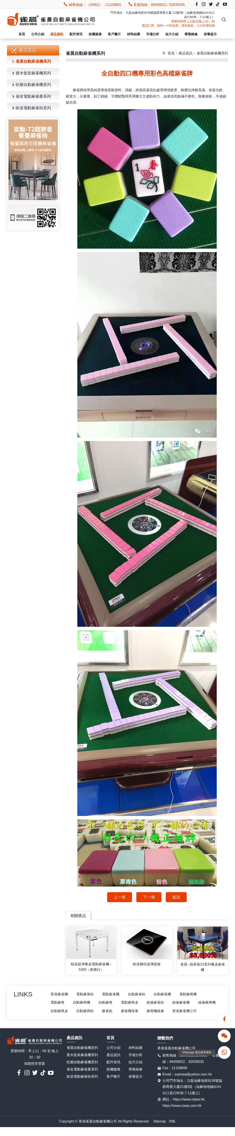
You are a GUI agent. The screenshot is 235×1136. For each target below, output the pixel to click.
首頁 (22, 34)
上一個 (119, 897)
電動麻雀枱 (85, 994)
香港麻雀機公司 (63, 1019)
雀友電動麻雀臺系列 (30, 96)
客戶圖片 (114, 34)
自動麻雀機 (163, 994)
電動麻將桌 (130, 1003)
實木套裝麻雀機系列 (30, 73)
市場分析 (152, 34)
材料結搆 (133, 34)
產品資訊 (56, 34)
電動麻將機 (190, 994)
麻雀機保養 (157, 1011)
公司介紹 (37, 34)
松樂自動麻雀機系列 (30, 85)
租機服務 (95, 34)
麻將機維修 (183, 1011)
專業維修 (191, 34)
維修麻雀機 (183, 1003)
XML (172, 1130)
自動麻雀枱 (137, 994)
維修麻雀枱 (157, 1003)
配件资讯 (76, 34)
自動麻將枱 (111, 1011)
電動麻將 (57, 1003)
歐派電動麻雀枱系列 (30, 108)
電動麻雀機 (111, 994)
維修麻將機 (59, 1011)
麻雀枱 (134, 1011)
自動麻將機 (82, 1003)
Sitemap (159, 1130)
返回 (177, 897)
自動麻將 (106, 1003)
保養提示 (210, 34)
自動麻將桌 (85, 1011)
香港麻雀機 (59, 994)
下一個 (149, 897)
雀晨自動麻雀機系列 (30, 61)
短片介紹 (171, 34)
